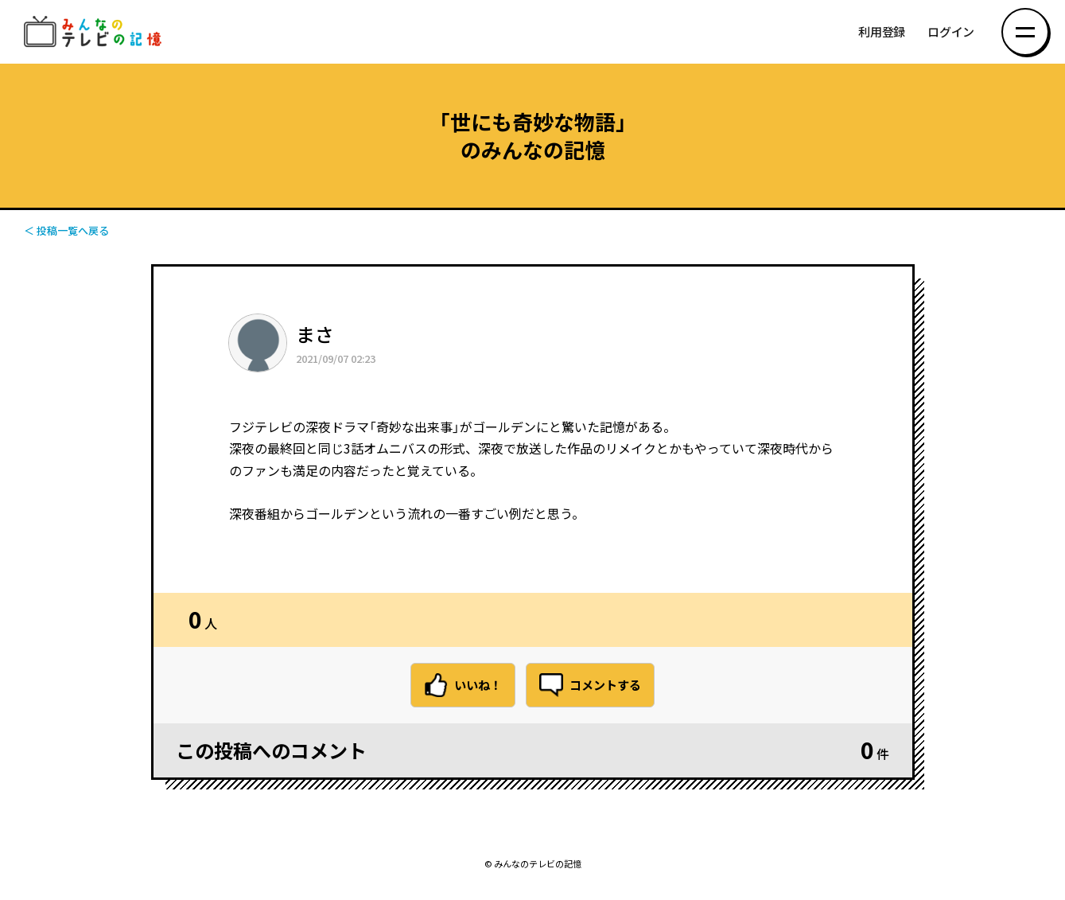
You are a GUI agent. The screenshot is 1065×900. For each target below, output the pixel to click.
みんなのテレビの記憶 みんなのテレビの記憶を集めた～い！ (95, 32)
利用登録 (881, 32)
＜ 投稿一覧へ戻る (66, 230)
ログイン (950, 32)
